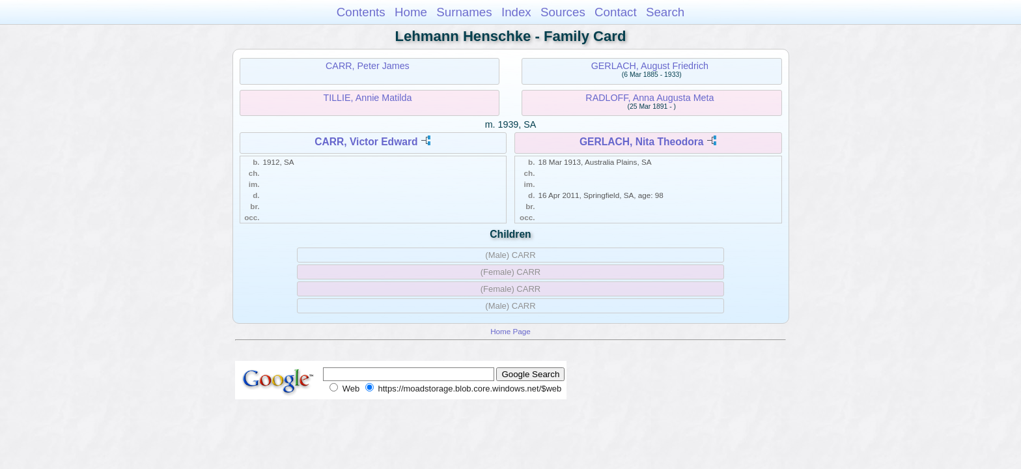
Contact (615, 12)
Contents (361, 12)
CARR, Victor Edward (366, 141)
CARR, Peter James (368, 66)
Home (411, 12)
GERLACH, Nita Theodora (642, 141)
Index (516, 12)
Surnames (464, 12)
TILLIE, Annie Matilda (367, 97)
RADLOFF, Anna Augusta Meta (649, 97)
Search (665, 12)
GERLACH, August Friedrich (649, 66)
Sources (562, 12)
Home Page (510, 331)
